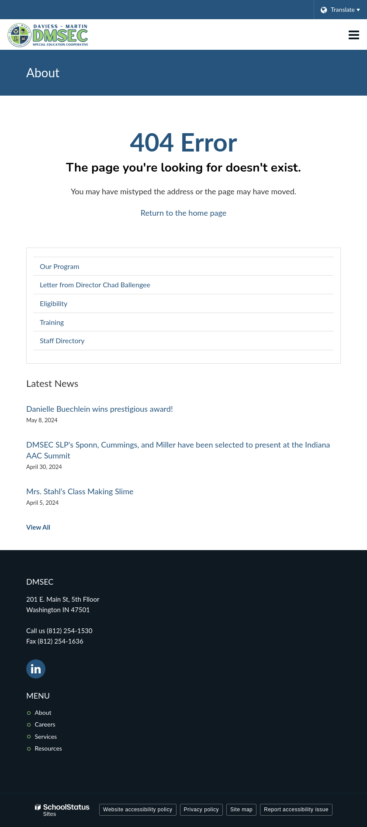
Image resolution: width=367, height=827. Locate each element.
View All (38, 527)
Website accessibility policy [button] (138, 809)
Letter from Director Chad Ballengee (95, 284)
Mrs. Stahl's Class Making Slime (79, 491)
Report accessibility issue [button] (296, 809)
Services (46, 736)
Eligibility (53, 303)
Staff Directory (62, 340)
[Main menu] (354, 34)
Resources (48, 748)
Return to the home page (184, 212)
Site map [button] (241, 809)
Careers (45, 724)
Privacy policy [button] (201, 809)
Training (52, 322)
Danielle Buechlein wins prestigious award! (99, 409)
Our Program (59, 266)
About (43, 712)
